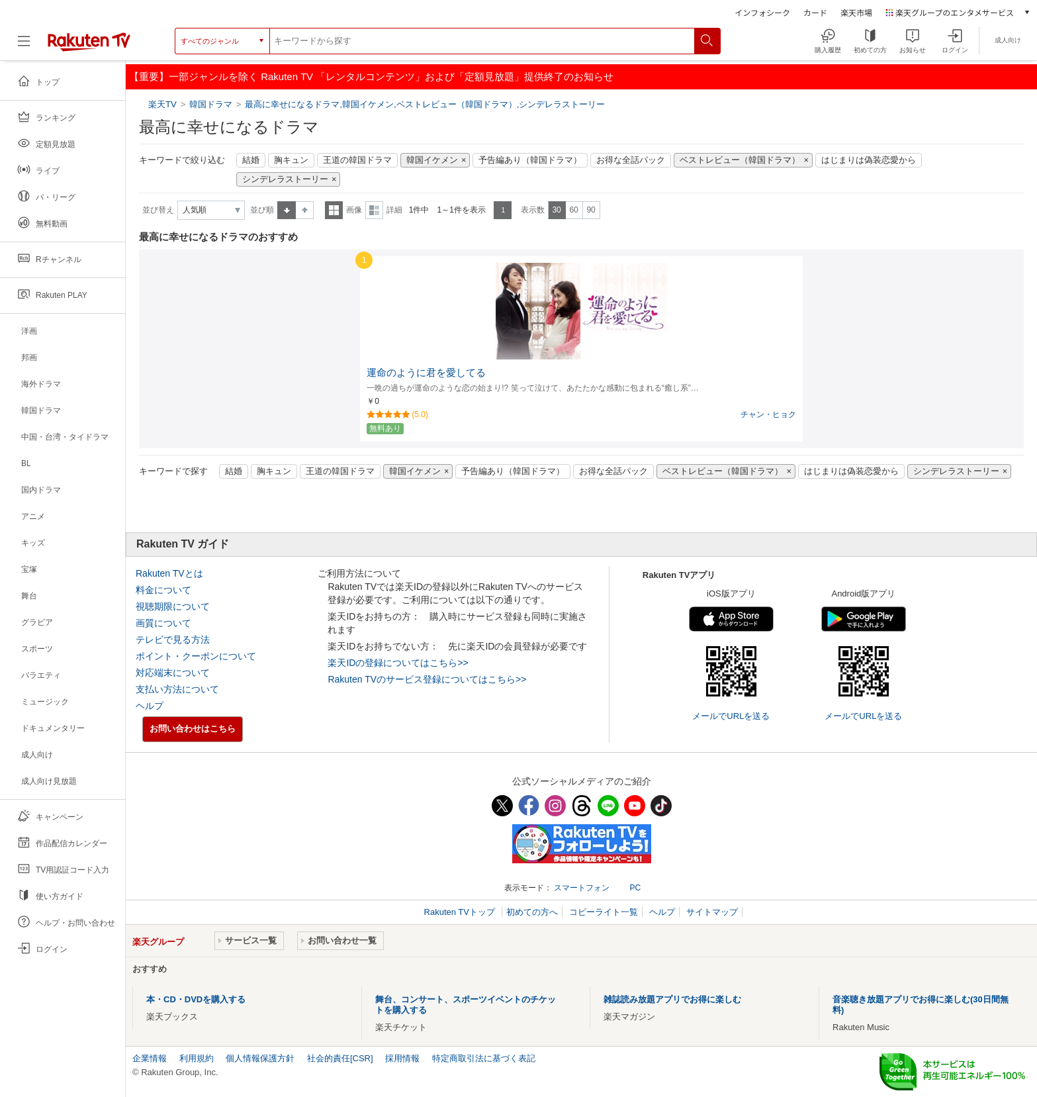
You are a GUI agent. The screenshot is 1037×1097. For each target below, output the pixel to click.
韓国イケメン (432, 160)
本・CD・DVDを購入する (196, 999)
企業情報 (149, 1058)
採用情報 (402, 1058)
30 (556, 210)
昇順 (286, 210)
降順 (305, 210)
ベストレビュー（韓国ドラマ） (740, 160)
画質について (163, 623)
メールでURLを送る (731, 716)
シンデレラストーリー (285, 179)
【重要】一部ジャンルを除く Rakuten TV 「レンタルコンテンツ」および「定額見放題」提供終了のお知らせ (371, 76)
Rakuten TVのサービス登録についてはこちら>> (427, 679)
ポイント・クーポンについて (196, 656)
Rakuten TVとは (169, 573)
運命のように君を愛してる (426, 372)
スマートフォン (581, 887)
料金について (163, 590)
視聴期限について (173, 606)
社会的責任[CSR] (340, 1058)
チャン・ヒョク (768, 414)
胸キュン (291, 160)
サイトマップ (712, 912)
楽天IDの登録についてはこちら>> (398, 662)
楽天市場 (856, 12)
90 (590, 210)
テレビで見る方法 (173, 639)
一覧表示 (334, 210)
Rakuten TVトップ (461, 912)
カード (815, 12)
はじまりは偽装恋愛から (868, 160)
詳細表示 (374, 210)
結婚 (250, 160)
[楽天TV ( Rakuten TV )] (89, 46)
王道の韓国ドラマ (357, 160)
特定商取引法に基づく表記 (483, 1058)
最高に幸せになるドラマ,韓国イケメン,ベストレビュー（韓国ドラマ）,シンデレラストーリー (425, 104)
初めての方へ (532, 912)
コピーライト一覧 (603, 912)
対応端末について (173, 672)
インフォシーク (762, 12)
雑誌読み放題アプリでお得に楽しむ (672, 999)
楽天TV (163, 104)
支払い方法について (177, 689)
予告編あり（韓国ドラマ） (530, 160)
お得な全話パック (630, 160)
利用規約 (196, 1058)
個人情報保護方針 (260, 1058)
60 (573, 210)
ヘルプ (149, 705)
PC (635, 887)
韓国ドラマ (210, 104)
